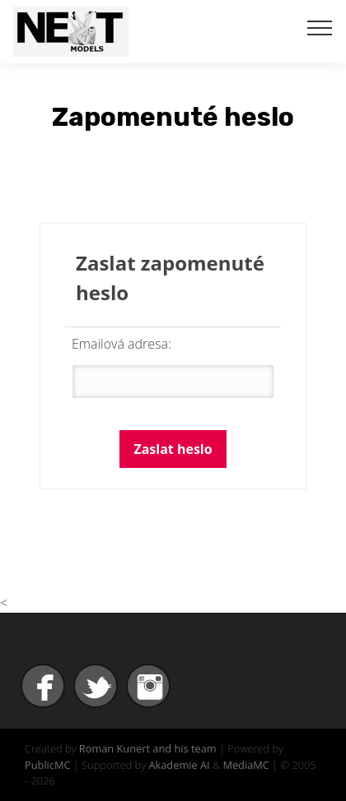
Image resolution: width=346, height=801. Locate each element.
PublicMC (48, 764)
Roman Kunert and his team (148, 748)
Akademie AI (178, 764)
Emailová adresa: (121, 344)
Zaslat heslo (172, 449)
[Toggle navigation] (320, 27)
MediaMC (245, 764)
